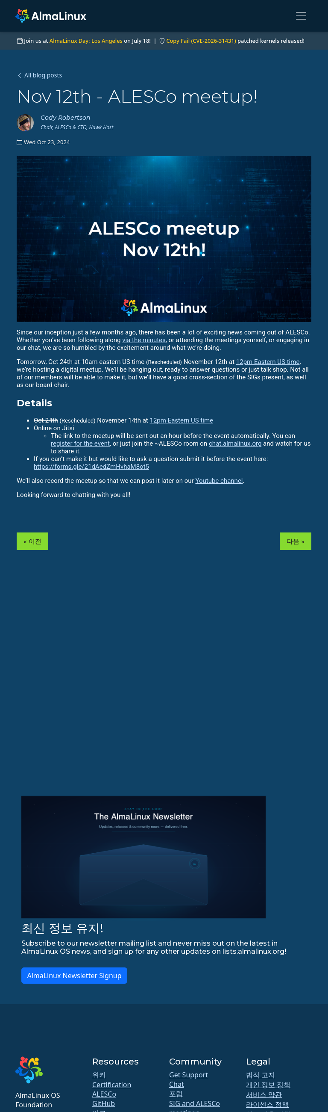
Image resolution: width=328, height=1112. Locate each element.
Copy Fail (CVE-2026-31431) (201, 40)
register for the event (80, 443)
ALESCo (104, 1094)
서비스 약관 (264, 1094)
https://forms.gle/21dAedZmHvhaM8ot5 (91, 466)
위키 (99, 1074)
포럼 (176, 1093)
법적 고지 (260, 1074)
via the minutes (144, 340)
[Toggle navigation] (301, 16)
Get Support (188, 1074)
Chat (176, 1084)
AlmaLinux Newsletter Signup (74, 975)
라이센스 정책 (267, 1104)
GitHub (103, 1103)
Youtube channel (219, 481)
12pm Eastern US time (268, 362)
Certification (111, 1084)
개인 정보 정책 (268, 1084)
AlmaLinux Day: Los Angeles (86, 40)
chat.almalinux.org (235, 443)
